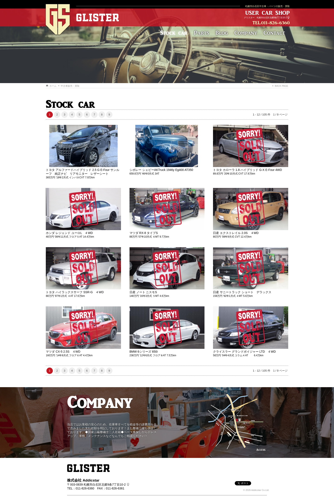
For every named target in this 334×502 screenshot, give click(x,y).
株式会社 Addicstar (83, 480)
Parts (201, 32)
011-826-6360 (275, 23)
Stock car (173, 32)
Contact (274, 32)
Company (245, 32)
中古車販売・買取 (70, 86)
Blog (221, 32)
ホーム (52, 86)
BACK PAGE (281, 86)
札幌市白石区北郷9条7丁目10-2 (272, 17)
